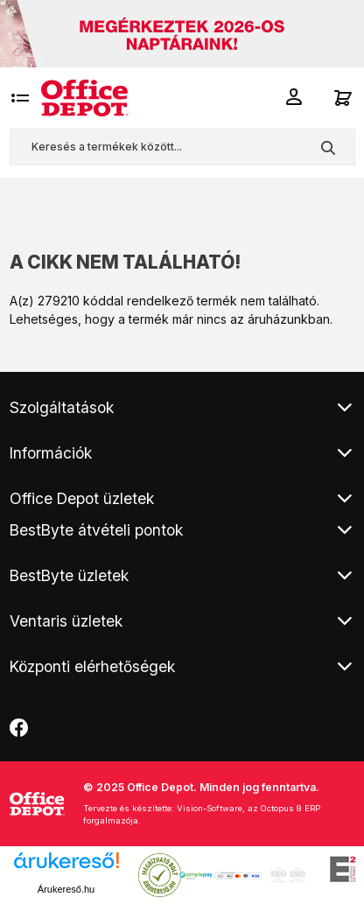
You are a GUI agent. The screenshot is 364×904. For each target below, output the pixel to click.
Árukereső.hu (66, 889)
